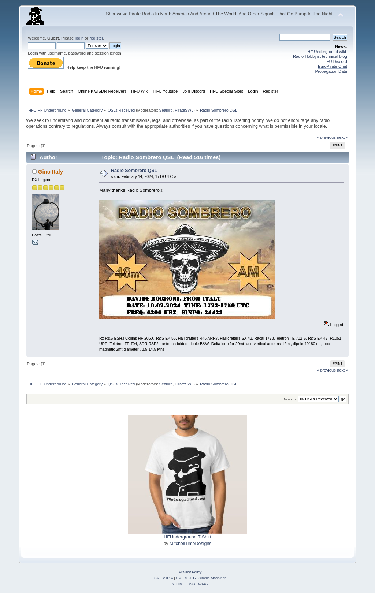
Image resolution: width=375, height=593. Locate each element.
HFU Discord (335, 61)
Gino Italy (50, 171)
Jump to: (290, 399)
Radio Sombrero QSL (134, 170)
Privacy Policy (190, 572)
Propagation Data (331, 71)
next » (342, 137)
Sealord (166, 110)
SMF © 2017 (186, 578)
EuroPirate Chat (332, 66)
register (96, 38)
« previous (326, 137)
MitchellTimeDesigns (191, 543)
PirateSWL (184, 110)
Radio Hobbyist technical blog (320, 56)
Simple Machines (212, 578)
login (79, 38)
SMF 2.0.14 (163, 578)
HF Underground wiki (326, 51)
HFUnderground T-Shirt (187, 537)
